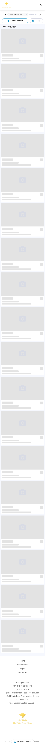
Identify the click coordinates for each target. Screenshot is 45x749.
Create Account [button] (22, 665)
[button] (18, 14)
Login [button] (22, 669)
